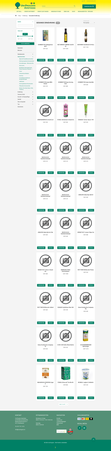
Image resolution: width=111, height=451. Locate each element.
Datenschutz (60, 423)
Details (51, 60)
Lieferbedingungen (61, 421)
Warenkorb (41, 60)
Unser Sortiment (29, 11)
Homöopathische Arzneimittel (26, 83)
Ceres (20, 71)
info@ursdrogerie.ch (20, 429)
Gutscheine (20, 106)
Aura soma (21, 65)
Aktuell (19, 11)
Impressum (59, 420)
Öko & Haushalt (21, 101)
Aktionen (20, 50)
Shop (73, 11)
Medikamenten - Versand (85, 11)
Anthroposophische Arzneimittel (26, 61)
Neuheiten (20, 48)
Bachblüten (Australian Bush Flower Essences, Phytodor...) (25, 68)
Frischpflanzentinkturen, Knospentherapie (24, 78)
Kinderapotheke (56, 11)
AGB (58, 424)
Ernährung (25, 15)
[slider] (17, 36)
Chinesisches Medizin (24, 73)
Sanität (19, 99)
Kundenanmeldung (91, 1)
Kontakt (58, 418)
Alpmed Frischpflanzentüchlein (26, 58)
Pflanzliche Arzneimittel (24, 85)
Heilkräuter (21, 81)
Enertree (21, 75)
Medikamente (21, 54)
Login (83, 1)
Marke (19, 21)
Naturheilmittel (21, 56)
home (16, 15)
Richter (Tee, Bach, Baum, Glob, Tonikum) (26, 89)
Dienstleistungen (43, 11)
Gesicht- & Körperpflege (24, 96)
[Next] (67, 404)
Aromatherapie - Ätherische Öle (26, 63)
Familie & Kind (21, 94)
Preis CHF (20, 31)
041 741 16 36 (20, 426)
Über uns (66, 11)
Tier (19, 104)
